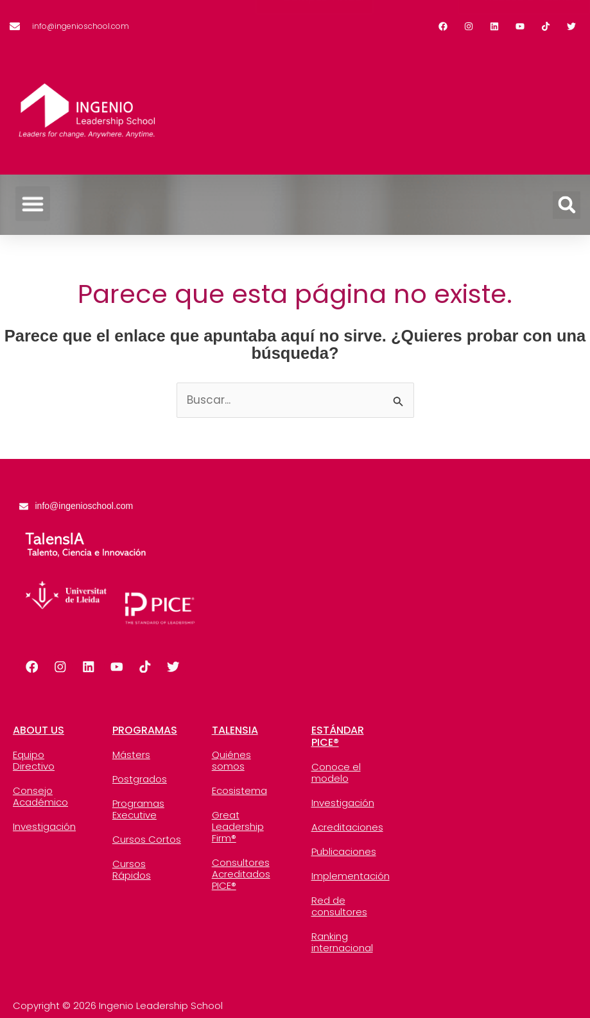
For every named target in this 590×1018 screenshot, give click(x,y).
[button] (32, 194)
